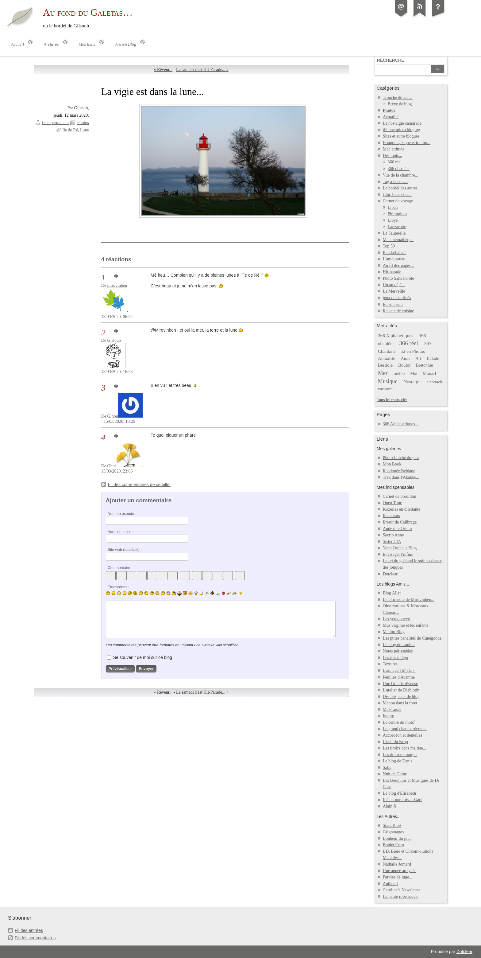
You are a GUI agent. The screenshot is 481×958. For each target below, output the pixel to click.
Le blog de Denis (397, 761)
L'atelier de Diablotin (401, 690)
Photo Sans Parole (398, 278)
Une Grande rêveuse (400, 683)
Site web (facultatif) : (125, 549)
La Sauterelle (394, 233)
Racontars (391, 515)
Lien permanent (55, 122)
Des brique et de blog (401, 696)
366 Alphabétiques (395, 335)
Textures (390, 664)
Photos (83, 122)
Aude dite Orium (397, 528)
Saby (387, 767)
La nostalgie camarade (402, 123)
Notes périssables (398, 651)
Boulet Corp (393, 845)
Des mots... (392, 155)
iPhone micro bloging (401, 129)
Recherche (390, 60)
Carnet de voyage (398, 201)
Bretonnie (424, 365)
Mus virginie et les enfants (405, 625)
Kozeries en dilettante (401, 509)
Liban (393, 207)
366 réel (395, 162)
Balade (433, 358)
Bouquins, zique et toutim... (406, 142)
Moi (413, 373)
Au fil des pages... (398, 265)
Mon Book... (394, 464)
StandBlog (392, 825)
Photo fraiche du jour (401, 457)
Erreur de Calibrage (400, 522)
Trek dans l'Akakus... (401, 477)
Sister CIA (392, 541)
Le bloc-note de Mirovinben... (408, 599)
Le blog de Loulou (399, 644)
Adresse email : (121, 532)
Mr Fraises (392, 709)
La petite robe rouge (400, 896)
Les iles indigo (395, 657)
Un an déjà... (394, 284)
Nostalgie (412, 381)
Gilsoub (114, 340)
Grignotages (393, 832)
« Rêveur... (163, 69)
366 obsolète (399, 168)
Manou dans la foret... (402, 703)
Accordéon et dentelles (402, 735)
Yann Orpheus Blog (400, 548)
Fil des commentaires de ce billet (139, 484)
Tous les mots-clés (392, 399)
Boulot (404, 365)
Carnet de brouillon (399, 496)
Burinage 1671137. (399, 670)
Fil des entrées (29, 930)
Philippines (397, 214)
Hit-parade (392, 272)
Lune (84, 130)
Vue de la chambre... (400, 175)
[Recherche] (403, 69)
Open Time (392, 502)
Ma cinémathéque (398, 239)
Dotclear (390, 574)
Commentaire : (120, 568)
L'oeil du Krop (395, 741)
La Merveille (394, 291)
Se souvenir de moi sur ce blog (142, 657)
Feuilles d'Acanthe (399, 677)
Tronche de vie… (398, 97)
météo (399, 373)
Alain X (390, 806)
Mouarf (429, 373)
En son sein (393, 304)
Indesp (388, 716)
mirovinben (117, 285)
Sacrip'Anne (393, 535)
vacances (386, 389)
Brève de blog (400, 104)
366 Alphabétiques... (400, 424)
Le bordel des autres (400, 188)
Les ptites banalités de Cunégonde (412, 638)
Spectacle (435, 382)
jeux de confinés (397, 297)
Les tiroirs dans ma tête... (404, 748)
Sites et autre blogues (401, 136)
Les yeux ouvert (396, 619)
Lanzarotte (397, 226)
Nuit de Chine (395, 774)
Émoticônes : (118, 587)
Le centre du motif (399, 722)
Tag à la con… (395, 181)
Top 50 (389, 246)
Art (418, 358)
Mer (383, 373)
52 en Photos (413, 351)
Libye (393, 220)
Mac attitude (393, 149)
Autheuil (390, 883)
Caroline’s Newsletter (401, 890)
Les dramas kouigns (400, 754)
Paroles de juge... (397, 877)
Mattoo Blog (394, 631)
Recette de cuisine (398, 311)
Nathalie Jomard (397, 864)
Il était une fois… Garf (402, 799)
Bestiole (385, 365)
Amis (405, 358)
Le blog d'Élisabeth (399, 793)
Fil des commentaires (35, 937)
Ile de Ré (70, 130)
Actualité (390, 117)
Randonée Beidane (399, 471)
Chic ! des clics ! (397, 194)
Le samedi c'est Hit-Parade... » (202, 69)
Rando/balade (394, 252)
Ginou (112, 416)
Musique (388, 381)
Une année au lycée (399, 870)
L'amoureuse (394, 259)
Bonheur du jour (397, 838)
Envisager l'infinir (398, 554)
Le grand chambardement (405, 728)
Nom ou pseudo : (122, 514)
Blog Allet (392, 593)
